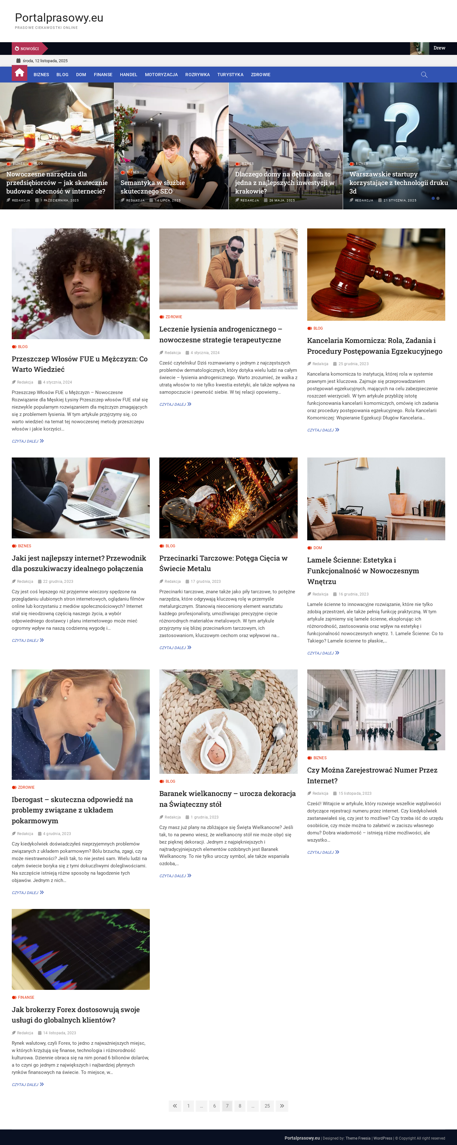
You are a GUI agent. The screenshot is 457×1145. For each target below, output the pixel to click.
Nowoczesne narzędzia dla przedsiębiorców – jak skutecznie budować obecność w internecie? (57, 182)
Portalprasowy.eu (59, 17)
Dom (81, 74)
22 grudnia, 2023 (58, 581)
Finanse (103, 74)
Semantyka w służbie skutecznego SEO (153, 186)
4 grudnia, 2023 (57, 834)
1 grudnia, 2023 (205, 817)
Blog (62, 74)
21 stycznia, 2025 (400, 200)
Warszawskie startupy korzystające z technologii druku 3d (398, 182)
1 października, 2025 (60, 200)
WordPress (383, 1138)
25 (267, 1106)
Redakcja (21, 200)
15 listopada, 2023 (355, 793)
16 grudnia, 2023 (354, 594)
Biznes (41, 74)
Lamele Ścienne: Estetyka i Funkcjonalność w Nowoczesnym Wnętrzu (363, 570)
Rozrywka (197, 74)
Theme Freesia (358, 1138)
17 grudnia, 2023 (206, 581)
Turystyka (230, 74)
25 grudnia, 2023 (354, 364)
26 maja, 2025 (282, 200)
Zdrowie (260, 74)
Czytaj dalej (27, 441)
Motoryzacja (161, 74)
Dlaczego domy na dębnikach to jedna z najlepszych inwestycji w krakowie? (285, 182)
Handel (128, 74)
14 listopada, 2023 (59, 1033)
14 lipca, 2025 (168, 200)
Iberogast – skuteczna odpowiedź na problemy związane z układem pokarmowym (72, 810)
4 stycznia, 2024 (57, 382)
